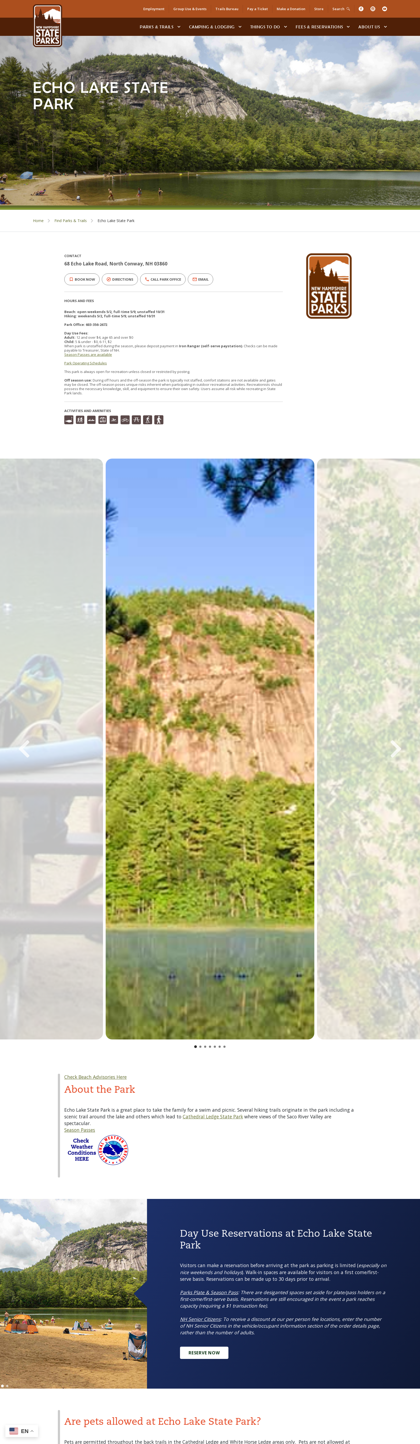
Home (38, 220)
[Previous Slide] (47, 749)
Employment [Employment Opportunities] (153, 8)
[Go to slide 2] (200, 1047)
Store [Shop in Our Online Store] (319, 8)
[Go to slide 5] (215, 1047)
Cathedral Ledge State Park (213, 1116)
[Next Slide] (372, 749)
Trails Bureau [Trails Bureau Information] (226, 8)
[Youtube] (384, 8)
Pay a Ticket (257, 8)
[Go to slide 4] (210, 1047)
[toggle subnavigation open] (179, 26)
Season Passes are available (88, 354)
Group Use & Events (190, 8)
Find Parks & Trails (70, 220)
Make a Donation (291, 8)
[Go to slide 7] (224, 1047)
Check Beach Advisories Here (95, 1077)
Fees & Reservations (319, 27)
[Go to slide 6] (220, 1047)
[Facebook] (361, 8)
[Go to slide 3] (205, 1047)
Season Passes (79, 1130)
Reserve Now (204, 1353)
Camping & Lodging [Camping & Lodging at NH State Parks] (212, 27)
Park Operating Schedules (85, 363)
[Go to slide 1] (195, 1046)
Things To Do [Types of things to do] (265, 27)
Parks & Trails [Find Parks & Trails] (157, 27)
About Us (369, 27)
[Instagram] (372, 8)
